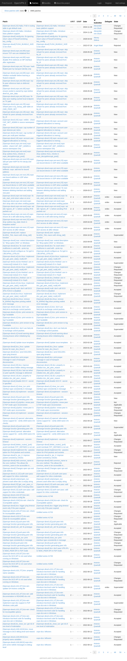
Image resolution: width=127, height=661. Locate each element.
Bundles (46, 3)
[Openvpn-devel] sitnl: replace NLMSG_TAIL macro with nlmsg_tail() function (17, 235)
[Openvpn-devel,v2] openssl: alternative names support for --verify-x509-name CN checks (19, 420)
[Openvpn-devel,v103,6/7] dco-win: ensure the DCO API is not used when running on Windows (17, 556)
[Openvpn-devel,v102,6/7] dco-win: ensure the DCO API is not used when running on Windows (17, 563)
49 (115, 16)
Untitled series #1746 (45, 496)
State (116, 22)
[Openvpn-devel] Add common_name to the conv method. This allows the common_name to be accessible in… (18, 463)
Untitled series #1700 (45, 556)
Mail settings (120, 3)
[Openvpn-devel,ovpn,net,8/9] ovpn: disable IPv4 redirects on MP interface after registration (17, 59)
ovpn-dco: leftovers (44, 632)
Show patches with (11, 11)
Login (99, 3)
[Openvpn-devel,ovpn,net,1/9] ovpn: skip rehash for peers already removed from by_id (52, 52)
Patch (5, 22)
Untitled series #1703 (45, 512)
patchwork (43, 658)
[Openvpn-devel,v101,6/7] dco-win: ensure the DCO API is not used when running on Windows (17, 579)
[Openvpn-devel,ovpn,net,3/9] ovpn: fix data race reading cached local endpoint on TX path (18, 98)
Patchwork (7, 3)
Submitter (98, 23)
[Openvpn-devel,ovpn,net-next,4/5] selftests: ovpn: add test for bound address (16, 169)
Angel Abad (98, 45)
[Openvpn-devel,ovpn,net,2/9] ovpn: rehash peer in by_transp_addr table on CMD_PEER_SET (18, 106)
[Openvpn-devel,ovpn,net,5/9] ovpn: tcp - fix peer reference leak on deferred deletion (18, 83)
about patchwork (81, 658)
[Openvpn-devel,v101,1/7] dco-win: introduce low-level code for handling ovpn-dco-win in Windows (51, 571)
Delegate (108, 22)
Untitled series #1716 (45, 518)
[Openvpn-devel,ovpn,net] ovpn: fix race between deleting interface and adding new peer (18, 190)
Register (108, 3)
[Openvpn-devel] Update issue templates (18, 343)
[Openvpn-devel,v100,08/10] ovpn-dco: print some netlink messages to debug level (18, 644)
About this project (62, 3)
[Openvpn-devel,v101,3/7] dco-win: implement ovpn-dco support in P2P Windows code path (16, 602)
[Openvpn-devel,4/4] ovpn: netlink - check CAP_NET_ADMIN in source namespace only (19, 122)
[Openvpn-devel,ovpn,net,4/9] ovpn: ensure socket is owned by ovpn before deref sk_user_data (18, 91)
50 (120, 16)
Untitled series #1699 (45, 564)
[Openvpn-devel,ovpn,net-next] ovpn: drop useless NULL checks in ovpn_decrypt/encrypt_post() (17, 153)
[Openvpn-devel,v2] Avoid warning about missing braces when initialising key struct (18, 335)
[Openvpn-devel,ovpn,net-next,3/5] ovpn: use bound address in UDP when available (18, 177)
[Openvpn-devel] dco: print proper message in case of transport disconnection (16, 359)
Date (85, 22)
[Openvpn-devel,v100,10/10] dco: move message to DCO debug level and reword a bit (19, 631)
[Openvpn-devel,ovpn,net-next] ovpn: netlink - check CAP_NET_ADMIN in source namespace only (17, 146)
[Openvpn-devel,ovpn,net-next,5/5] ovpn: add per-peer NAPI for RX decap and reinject (18, 161)
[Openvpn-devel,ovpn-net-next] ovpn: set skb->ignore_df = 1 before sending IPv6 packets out (18, 208)
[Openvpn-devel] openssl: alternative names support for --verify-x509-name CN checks (19, 433)
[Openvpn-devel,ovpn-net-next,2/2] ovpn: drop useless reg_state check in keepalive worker (18, 222)
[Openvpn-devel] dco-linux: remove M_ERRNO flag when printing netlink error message (17, 301)
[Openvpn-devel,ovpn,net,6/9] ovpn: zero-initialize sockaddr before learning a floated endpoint (19, 75)
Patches (34, 3)
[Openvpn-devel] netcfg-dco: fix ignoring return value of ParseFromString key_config (18, 38)
